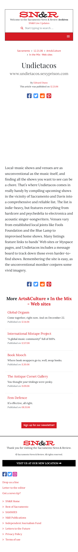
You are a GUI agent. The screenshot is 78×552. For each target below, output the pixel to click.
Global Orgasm (18, 312)
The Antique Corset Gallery (27, 376)
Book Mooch (16, 355)
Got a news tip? (11, 493)
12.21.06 (38, 50)
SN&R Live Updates (39, 23)
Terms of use (12, 539)
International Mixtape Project (29, 333)
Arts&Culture (53, 50)
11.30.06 (26, 364)
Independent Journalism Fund (23, 523)
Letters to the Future (17, 528)
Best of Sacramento (16, 506)
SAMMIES (11, 512)
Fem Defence (17, 398)
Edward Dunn (40, 82)
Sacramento (23, 50)
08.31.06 (26, 407)
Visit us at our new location (39, 463)
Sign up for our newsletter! (39, 425)
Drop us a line (10, 482)
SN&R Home (12, 501)
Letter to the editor (13, 487)
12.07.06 (26, 343)
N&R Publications (15, 517)
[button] (68, 36)
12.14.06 (25, 321)
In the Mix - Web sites (40, 54)
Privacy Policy (13, 534)
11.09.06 (26, 385)
